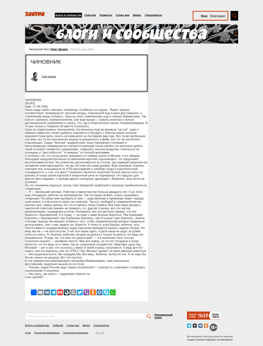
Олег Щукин (59, 49)
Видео (137, 15)
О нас (28, 333)
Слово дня (122, 15)
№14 (203, 314)
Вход (204, 15)
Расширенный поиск (164, 316)
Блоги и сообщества (68, 15)
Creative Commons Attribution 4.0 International (209, 340)
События (90, 15)
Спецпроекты (153, 15)
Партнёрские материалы (75, 333)
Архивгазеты (215, 315)
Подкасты (106, 15)
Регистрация (217, 15)
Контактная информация (47, 333)
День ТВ (99, 333)
